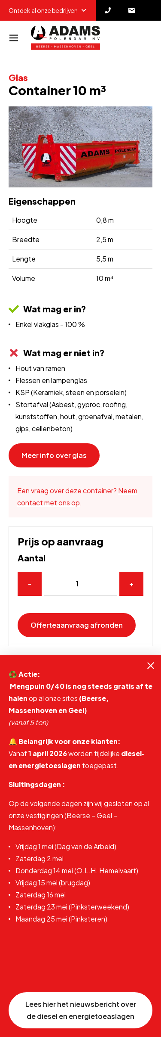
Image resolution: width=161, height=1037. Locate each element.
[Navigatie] (13, 38)
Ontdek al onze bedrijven (48, 10)
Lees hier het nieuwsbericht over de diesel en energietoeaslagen (80, 1010)
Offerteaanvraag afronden (76, 624)
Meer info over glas (54, 455)
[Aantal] (80, 584)
